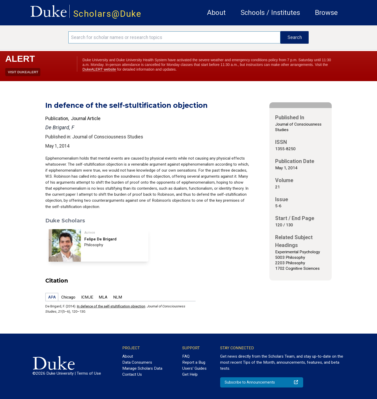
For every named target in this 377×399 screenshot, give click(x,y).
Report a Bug (193, 362)
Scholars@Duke (107, 14)
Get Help (190, 374)
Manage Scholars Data (142, 368)
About (216, 12)
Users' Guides (194, 368)
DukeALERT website (99, 69)
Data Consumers (137, 362)
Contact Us (132, 374)
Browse (326, 12)
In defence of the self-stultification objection (111, 306)
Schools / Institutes (270, 12)
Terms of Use (89, 373)
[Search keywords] (174, 37)
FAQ (186, 356)
